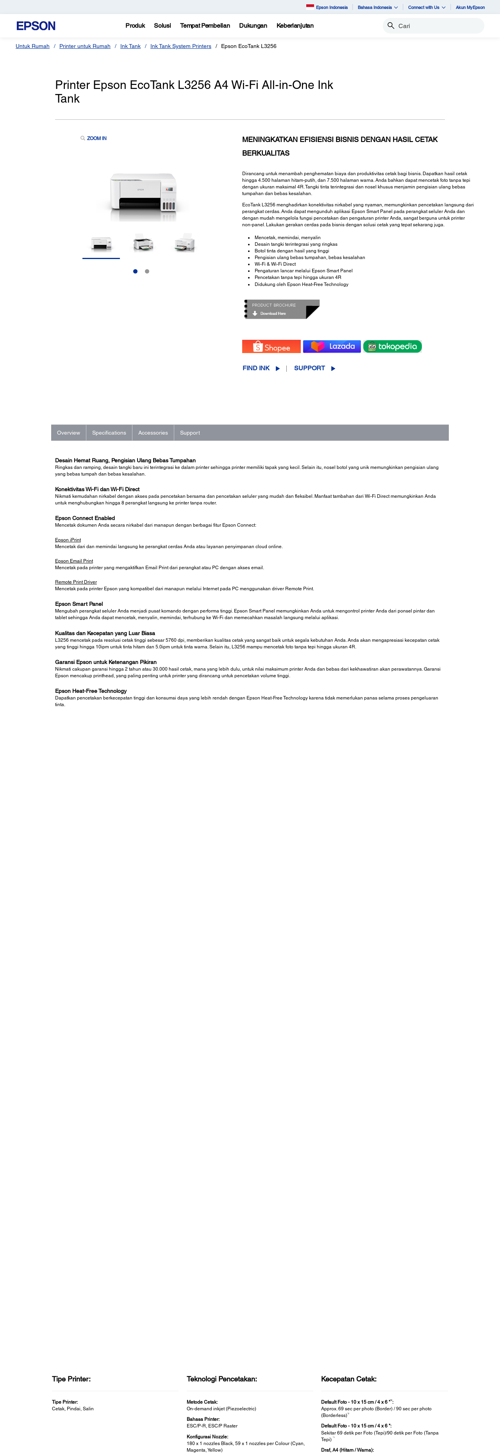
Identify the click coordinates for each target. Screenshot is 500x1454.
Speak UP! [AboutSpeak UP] (397, 1397)
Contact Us (172, 1444)
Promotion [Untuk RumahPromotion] (38, 1386)
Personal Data (240, 1444)
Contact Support (356, 1130)
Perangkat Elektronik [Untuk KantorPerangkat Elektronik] (170, 1407)
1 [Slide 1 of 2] (135, 271)
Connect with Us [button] (427, 7)
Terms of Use (204, 1444)
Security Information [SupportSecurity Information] (289, 1407)
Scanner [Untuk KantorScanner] (155, 1375)
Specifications (109, 433)
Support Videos (355, 1114)
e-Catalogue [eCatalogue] (274, 1444)
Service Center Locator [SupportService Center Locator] (293, 1386)
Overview (68, 433)
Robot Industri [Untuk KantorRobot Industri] (162, 1386)
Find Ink (256, 368)
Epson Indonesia (327, 6)
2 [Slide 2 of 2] (147, 271)
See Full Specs (78, 895)
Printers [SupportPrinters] (274, 1353)
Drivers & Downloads (361, 1098)
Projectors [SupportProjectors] (277, 1364)
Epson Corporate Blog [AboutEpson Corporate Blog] (411, 1364)
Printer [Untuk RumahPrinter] (34, 1353)
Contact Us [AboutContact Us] (398, 1386)
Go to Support (80, 1106)
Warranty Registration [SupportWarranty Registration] (291, 1397)
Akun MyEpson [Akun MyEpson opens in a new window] (470, 7)
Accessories (153, 433)
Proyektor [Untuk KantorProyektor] (157, 1364)
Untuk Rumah (33, 46)
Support (309, 368)
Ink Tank (130, 46)
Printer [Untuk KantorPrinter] (153, 1353)
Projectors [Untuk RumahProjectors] (38, 1364)
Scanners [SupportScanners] (276, 1375)
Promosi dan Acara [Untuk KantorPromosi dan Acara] (169, 1418)
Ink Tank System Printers (180, 46)
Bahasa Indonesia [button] (378, 7)
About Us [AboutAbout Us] (395, 1353)
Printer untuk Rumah (85, 46)
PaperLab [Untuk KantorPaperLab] (157, 1397)
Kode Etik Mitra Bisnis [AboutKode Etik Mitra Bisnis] (411, 1375)
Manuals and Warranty (363, 1106)
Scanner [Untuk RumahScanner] (36, 1375)
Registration (352, 1122)
